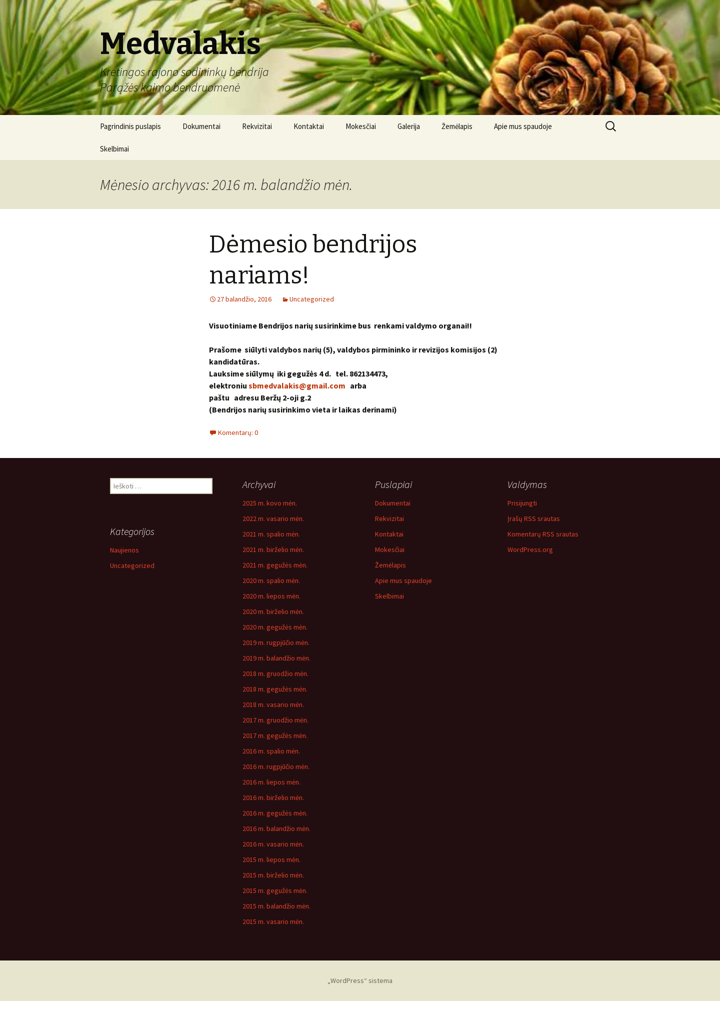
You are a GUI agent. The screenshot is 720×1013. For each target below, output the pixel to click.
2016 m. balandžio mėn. (276, 828)
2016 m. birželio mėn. (273, 797)
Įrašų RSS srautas (534, 518)
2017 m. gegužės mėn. (275, 735)
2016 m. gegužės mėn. (275, 813)
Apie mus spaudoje (523, 126)
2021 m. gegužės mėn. (275, 565)
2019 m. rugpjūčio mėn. (276, 642)
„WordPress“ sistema (360, 980)
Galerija (409, 126)
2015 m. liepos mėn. (271, 859)
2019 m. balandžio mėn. (276, 658)
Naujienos (124, 550)
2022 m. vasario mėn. (273, 518)
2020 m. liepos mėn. (271, 596)
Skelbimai (114, 149)
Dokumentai (201, 126)
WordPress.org (530, 549)
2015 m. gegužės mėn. (275, 890)
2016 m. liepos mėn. (271, 782)
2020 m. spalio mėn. (271, 580)
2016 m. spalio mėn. (271, 751)
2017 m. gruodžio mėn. (275, 720)
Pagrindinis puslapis (130, 126)
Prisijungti (522, 503)
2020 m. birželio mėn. (273, 611)
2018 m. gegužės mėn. (275, 689)
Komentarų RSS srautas (543, 534)
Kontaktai (309, 126)
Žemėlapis (457, 126)
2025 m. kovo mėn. (269, 503)
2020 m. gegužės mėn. (275, 627)
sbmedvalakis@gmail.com (297, 385)
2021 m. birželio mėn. (273, 549)
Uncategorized (312, 299)
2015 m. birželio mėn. (273, 875)
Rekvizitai (257, 126)
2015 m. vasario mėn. (273, 921)
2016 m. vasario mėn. (273, 844)
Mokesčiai (361, 126)
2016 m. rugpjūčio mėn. (276, 766)
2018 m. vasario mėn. (273, 704)
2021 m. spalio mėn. (271, 534)
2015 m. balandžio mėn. (276, 906)
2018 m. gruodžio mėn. (275, 673)
